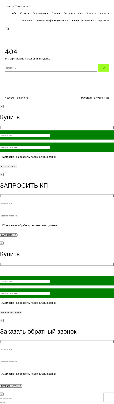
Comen (23, 13)
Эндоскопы (103, 20)
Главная (56, 13)
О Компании (26, 20)
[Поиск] (103, 68)
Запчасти (91, 13)
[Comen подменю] (28, 13)
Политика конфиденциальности (52, 20)
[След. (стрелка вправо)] (4, 402)
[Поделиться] (7, 398)
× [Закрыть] (1, 106)
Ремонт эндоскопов (82, 20)
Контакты (104, 13)
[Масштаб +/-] (1, 398)
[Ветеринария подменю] (47, 13)
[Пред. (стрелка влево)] (1, 402)
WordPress (102, 97)
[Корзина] (7, 28)
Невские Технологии (16, 6)
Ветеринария (39, 13)
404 (14, 13)
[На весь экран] (4, 398)
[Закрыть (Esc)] (10, 398)
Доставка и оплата (73, 13)
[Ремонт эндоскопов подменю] (93, 20)
